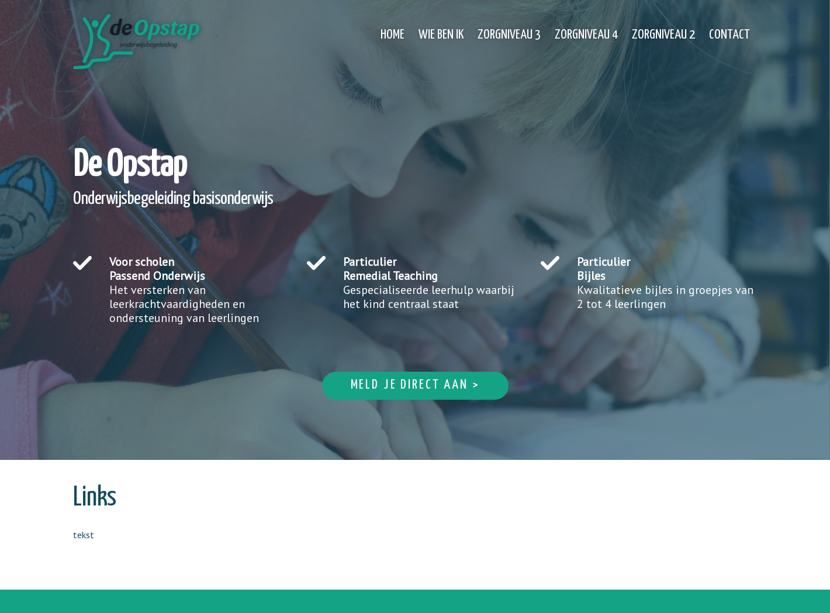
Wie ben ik (441, 34)
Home (392, 34)
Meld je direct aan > (415, 385)
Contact (729, 34)
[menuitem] (392, 28)
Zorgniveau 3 (509, 34)
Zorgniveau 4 (586, 34)
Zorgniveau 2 (663, 34)
